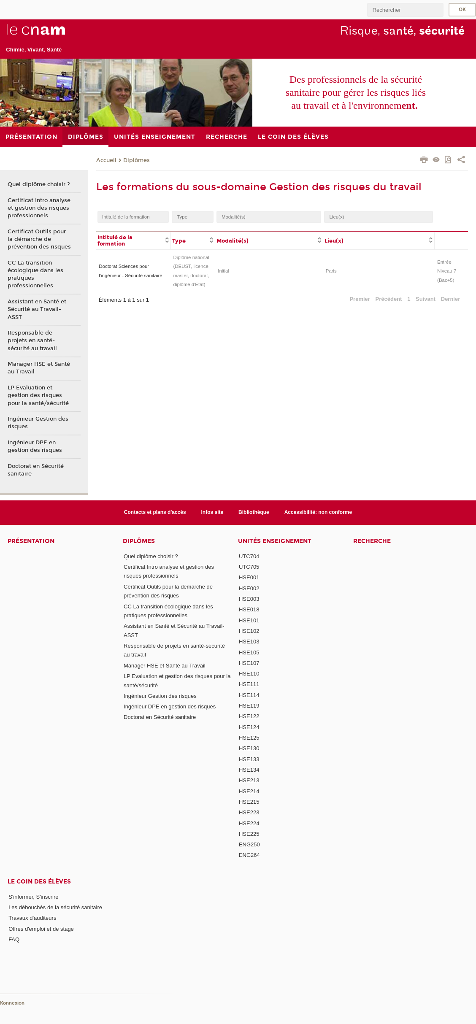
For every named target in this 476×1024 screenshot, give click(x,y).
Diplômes (136, 160)
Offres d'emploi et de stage (41, 929)
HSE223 (249, 812)
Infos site (212, 512)
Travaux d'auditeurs (32, 918)
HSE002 (249, 588)
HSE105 (249, 652)
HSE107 (249, 663)
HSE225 (249, 834)
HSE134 (249, 770)
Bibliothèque (253, 512)
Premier (359, 299)
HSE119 (249, 705)
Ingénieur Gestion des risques (38, 423)
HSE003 (249, 599)
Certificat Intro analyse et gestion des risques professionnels (39, 208)
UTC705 (249, 567)
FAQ (13, 939)
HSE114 (249, 695)
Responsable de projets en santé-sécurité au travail (32, 340)
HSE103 (249, 641)
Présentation (31, 541)
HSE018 (249, 609)
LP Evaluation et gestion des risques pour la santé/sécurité (38, 395)
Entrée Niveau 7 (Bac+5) (446, 271)
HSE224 (249, 823)
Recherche (372, 541)
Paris (331, 270)
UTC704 (249, 556)
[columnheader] (133, 240)
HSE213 (249, 780)
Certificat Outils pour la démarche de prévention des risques (39, 239)
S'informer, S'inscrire (33, 897)
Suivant (425, 299)
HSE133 (249, 759)
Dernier (450, 299)
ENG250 (249, 844)
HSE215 (249, 802)
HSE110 (249, 673)
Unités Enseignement (274, 541)
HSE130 (249, 748)
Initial (223, 270)
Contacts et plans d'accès (155, 512)
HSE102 (249, 631)
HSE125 (249, 738)
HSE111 (249, 684)
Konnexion (12, 1003)
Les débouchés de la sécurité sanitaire (55, 907)
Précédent (389, 299)
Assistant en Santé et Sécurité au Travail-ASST (37, 309)
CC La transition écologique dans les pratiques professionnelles (35, 274)
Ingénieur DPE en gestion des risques (35, 446)
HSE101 (249, 620)
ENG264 (249, 855)
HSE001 (249, 577)
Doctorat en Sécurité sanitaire (36, 470)
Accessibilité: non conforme (318, 512)
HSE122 (249, 716)
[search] (405, 10)
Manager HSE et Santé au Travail (39, 368)
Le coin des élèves (39, 881)
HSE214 (249, 791)
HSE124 (249, 727)
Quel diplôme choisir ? (39, 184)
